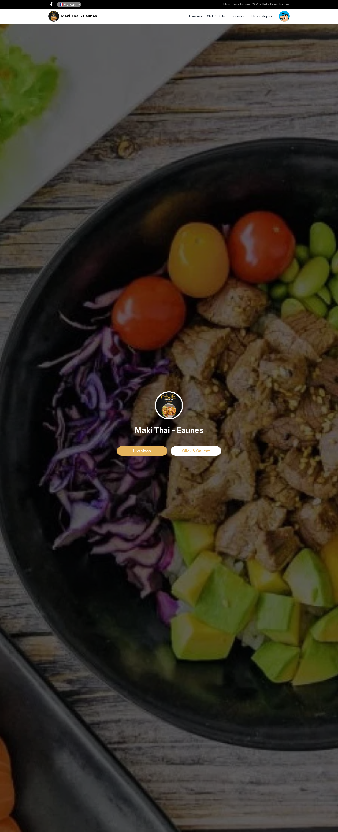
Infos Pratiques (261, 16)
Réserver (239, 16)
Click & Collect (217, 16)
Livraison (195, 16)
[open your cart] (284, 16)
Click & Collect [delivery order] (196, 451)
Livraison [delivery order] (142, 451)
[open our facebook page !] (51, 4)
